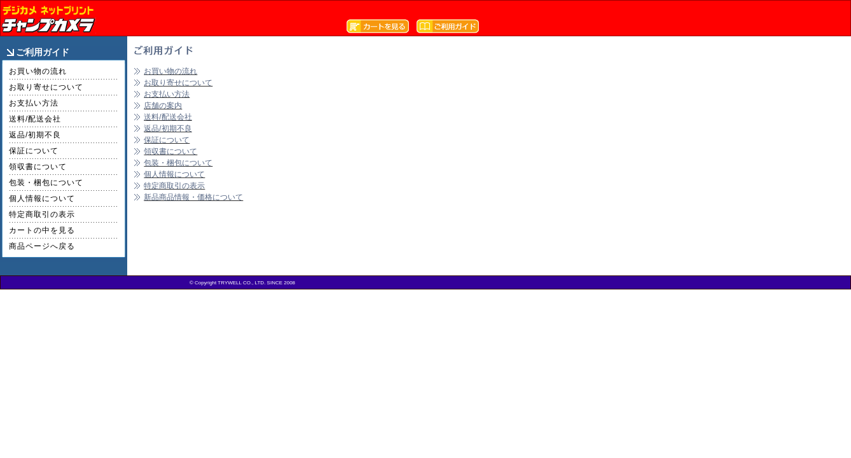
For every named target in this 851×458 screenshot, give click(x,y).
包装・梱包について (46, 182)
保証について (34, 150)
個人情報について (42, 198)
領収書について (38, 166)
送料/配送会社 (35, 118)
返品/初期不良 (35, 134)
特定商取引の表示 (42, 214)
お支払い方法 (34, 103)
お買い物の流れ (38, 71)
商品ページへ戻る (42, 246)
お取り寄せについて (46, 87)
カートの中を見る (42, 230)
